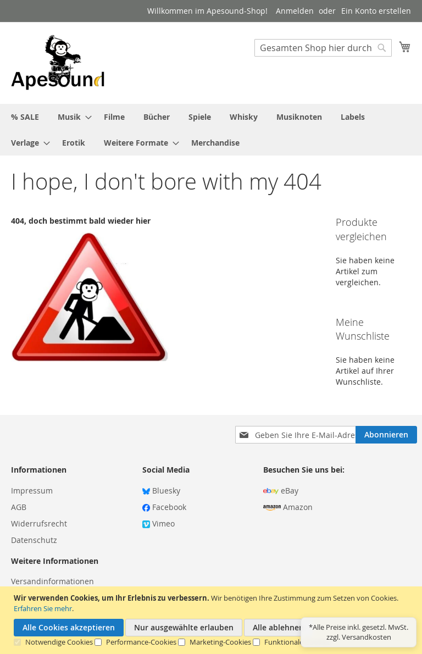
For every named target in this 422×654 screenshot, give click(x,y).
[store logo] (57, 62)
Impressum (32, 490)
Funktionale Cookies (297, 642)
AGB (18, 507)
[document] (212, 620)
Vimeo (158, 523)
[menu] (211, 130)
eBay (280, 490)
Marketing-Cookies (220, 642)
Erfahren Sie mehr (43, 608)
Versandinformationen (52, 581)
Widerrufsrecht (39, 523)
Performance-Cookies (141, 642)
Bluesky (161, 490)
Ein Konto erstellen (376, 10)
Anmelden (295, 10)
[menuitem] (25, 117)
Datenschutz (34, 540)
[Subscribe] (386, 435)
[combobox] (323, 48)
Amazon (288, 507)
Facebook (164, 507)
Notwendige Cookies (59, 642)
